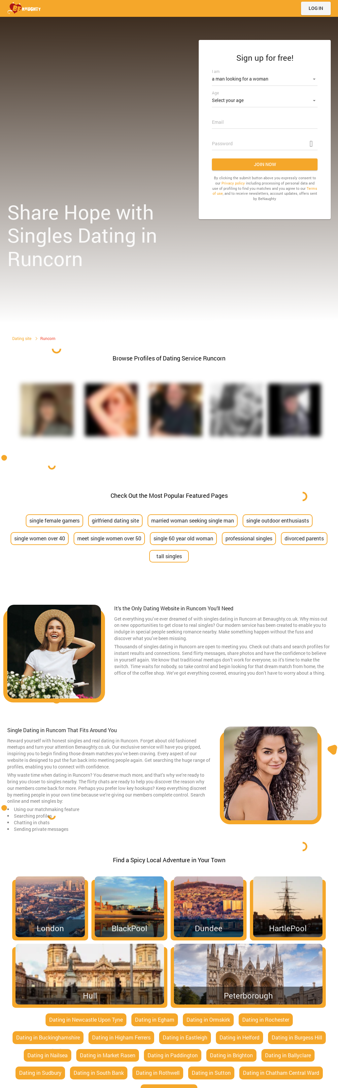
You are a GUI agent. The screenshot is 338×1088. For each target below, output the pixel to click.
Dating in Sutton (211, 1072)
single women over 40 (39, 538)
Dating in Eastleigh (185, 1037)
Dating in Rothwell (158, 1072)
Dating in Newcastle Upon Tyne (86, 1019)
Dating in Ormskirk (208, 1019)
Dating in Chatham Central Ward (281, 1072)
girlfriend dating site (115, 520)
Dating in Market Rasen (107, 1055)
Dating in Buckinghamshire (48, 1037)
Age (215, 91)
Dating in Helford (239, 1037)
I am (216, 71)
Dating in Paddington (173, 1055)
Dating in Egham (154, 1019)
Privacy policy (233, 181)
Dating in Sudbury (40, 1072)
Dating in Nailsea (47, 1055)
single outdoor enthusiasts (277, 520)
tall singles (169, 556)
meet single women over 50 (109, 538)
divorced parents (304, 538)
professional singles (248, 538)
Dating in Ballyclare (288, 1055)
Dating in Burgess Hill (297, 1037)
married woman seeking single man (192, 520)
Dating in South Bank (99, 1072)
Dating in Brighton (231, 1055)
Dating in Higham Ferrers (121, 1037)
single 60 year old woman (183, 538)
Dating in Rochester (265, 1019)
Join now (265, 162)
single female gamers (54, 520)
